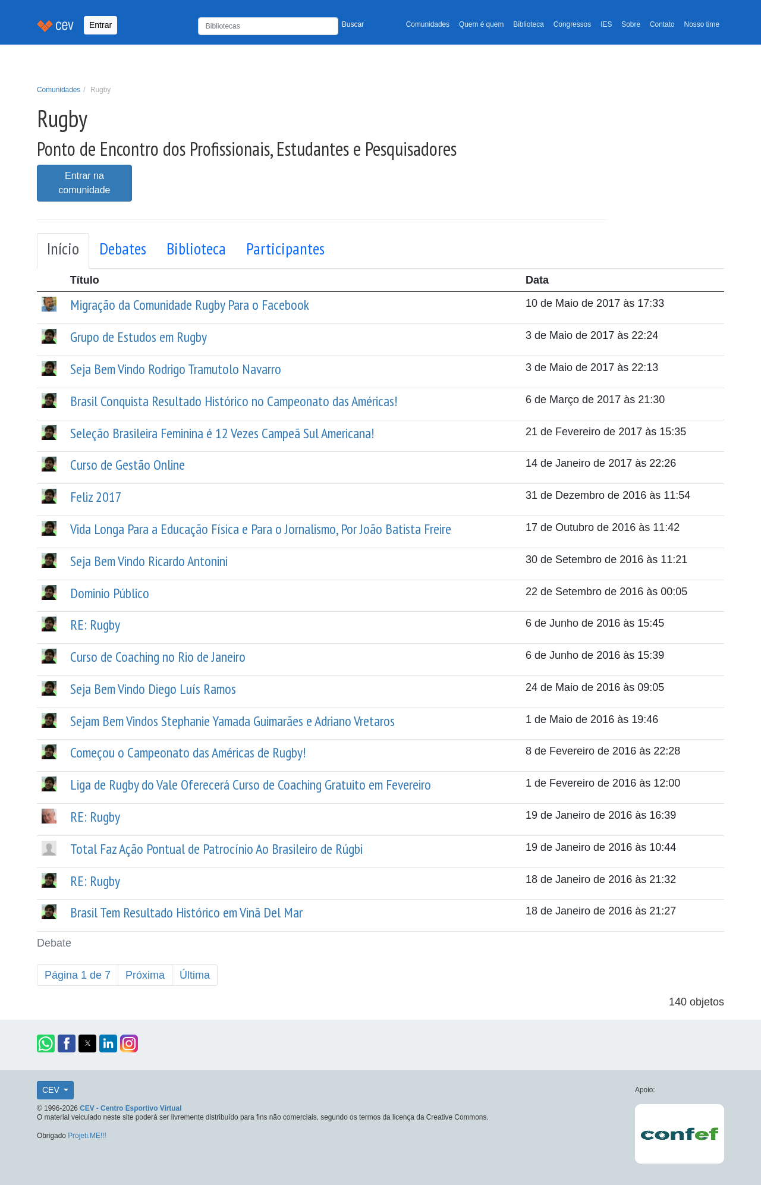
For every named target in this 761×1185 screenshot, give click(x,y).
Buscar (353, 24)
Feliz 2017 (96, 497)
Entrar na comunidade (84, 183)
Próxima (145, 975)
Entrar (100, 25)
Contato (662, 24)
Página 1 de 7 (78, 975)
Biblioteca (528, 24)
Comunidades (427, 24)
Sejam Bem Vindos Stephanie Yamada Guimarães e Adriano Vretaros (232, 721)
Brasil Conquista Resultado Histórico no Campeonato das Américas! (233, 401)
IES (606, 24)
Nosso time (701, 24)
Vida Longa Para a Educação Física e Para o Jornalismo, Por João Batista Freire (260, 529)
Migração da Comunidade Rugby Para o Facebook (189, 305)
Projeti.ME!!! (87, 1135)
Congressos (572, 24)
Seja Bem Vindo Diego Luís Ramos (153, 689)
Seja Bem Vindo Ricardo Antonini (149, 561)
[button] (46, 1043)
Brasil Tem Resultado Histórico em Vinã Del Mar (186, 912)
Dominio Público (109, 593)
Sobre (630, 24)
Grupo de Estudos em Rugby (138, 337)
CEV (52, 1090)
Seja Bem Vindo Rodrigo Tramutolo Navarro (175, 369)
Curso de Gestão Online (127, 464)
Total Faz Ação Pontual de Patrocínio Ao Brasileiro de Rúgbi (216, 849)
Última (195, 975)
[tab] (63, 251)
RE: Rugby (95, 624)
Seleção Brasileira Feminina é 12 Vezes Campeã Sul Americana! (222, 433)
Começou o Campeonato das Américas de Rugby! (188, 752)
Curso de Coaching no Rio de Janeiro (158, 656)
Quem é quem (481, 24)
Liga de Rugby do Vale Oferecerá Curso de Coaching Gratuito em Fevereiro (250, 784)
